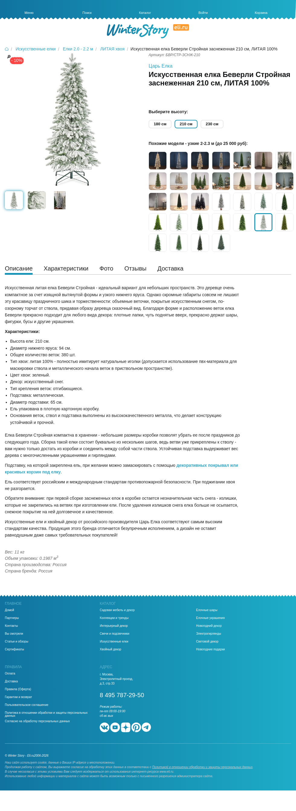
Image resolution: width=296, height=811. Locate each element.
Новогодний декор (209, 625)
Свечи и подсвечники (114, 633)
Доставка (11, 681)
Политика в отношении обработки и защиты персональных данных (46, 714)
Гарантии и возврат (18, 697)
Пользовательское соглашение (26, 705)
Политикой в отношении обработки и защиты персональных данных (202, 767)
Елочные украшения (210, 618)
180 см (160, 124)
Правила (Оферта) (18, 689)
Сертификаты (14, 649)
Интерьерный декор (114, 625)
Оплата (10, 673)
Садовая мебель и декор (117, 610)
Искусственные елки (114, 641)
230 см (212, 124)
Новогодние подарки (210, 649)
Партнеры (12, 618)
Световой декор (207, 641)
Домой (9, 610)
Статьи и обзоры (16, 641)
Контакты (11, 625)
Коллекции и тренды (114, 618)
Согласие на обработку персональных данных (37, 721)
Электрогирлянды (208, 633)
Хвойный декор (110, 649)
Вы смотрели (14, 633)
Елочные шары (206, 610)
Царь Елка (160, 66)
